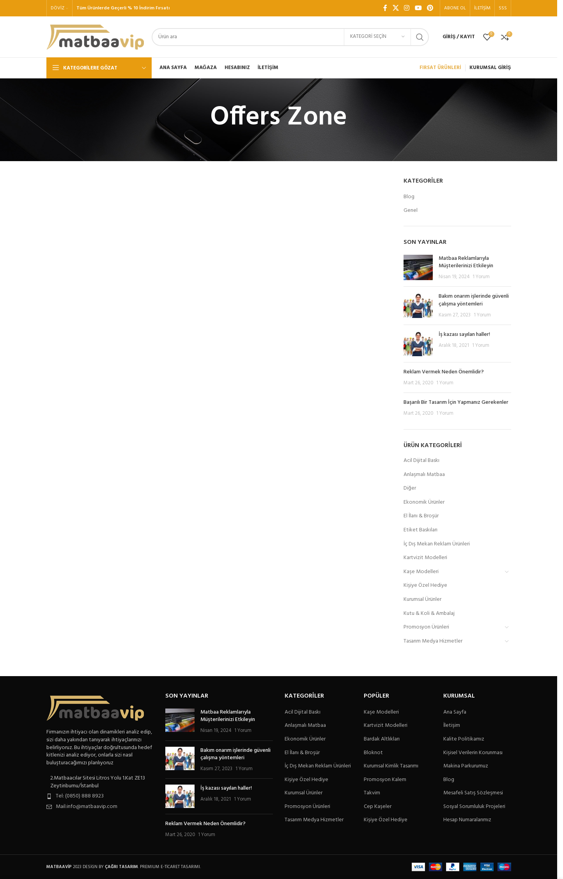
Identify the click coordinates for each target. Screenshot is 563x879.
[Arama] (290, 37)
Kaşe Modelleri (421, 571)
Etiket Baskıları (420, 530)
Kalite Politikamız (463, 739)
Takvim (372, 793)
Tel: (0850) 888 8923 (80, 796)
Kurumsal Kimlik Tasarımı (391, 766)
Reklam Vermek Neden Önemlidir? (444, 372)
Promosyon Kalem (385, 780)
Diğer (410, 488)
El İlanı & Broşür (421, 515)
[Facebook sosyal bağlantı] (385, 8)
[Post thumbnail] (418, 268)
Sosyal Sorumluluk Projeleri (474, 807)
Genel (411, 211)
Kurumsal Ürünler (422, 599)
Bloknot (373, 753)
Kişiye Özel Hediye (425, 585)
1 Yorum (481, 277)
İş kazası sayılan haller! (464, 334)
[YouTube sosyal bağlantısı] (418, 8)
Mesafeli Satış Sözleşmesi (473, 793)
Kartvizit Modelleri (425, 557)
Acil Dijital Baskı (421, 460)
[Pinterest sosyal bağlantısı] (430, 8)
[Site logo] (95, 36)
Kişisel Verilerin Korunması (473, 753)
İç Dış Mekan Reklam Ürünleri (437, 544)
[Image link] (95, 708)
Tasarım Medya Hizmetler (433, 641)
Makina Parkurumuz (465, 766)
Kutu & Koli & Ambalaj (429, 613)
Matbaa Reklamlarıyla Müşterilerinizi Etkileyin (466, 262)
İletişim (451, 726)
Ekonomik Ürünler (424, 502)
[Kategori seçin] (377, 37)
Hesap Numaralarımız (467, 820)
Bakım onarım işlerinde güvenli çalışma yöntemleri (474, 300)
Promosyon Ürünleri (426, 627)
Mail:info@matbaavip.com (86, 806)
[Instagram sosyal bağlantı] (407, 8)
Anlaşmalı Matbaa (424, 474)
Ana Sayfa (454, 712)
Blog (409, 197)
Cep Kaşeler (377, 807)
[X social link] (395, 8)
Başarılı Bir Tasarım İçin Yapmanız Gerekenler (456, 402)
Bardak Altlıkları (382, 739)
